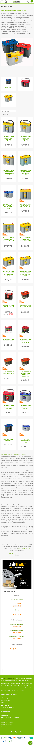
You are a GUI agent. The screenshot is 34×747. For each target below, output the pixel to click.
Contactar (4, 727)
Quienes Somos (5, 715)
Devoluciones (5, 705)
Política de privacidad (7, 722)
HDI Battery (12, 553)
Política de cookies (6, 724)
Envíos (3, 702)
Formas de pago (5, 700)
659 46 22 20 (17, 638)
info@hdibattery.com (24, 548)
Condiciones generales (7, 707)
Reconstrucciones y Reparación (10, 717)
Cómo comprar (5, 698)
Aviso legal (4, 720)
